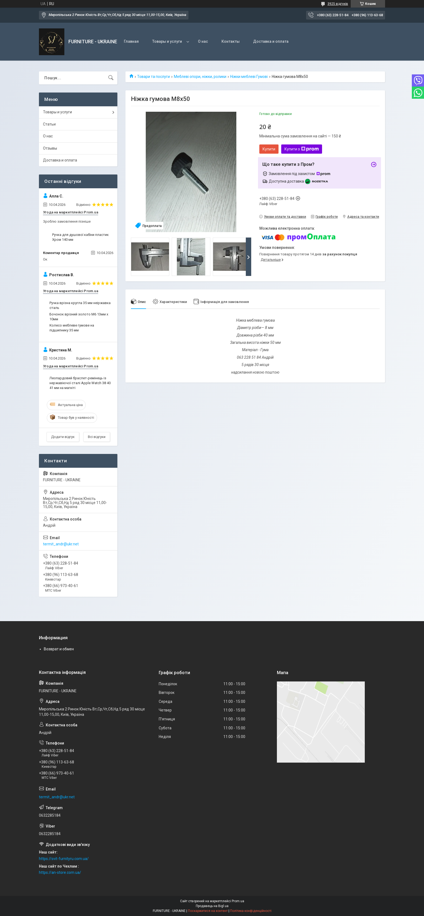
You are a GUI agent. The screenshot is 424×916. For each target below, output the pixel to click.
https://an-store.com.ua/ (60, 872)
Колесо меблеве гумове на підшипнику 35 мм (71, 327)
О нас (203, 41)
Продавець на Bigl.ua (212, 906)
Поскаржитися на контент (208, 911)
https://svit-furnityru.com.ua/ (64, 858)
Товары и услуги (167, 41)
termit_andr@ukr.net (61, 544)
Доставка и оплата (271, 41)
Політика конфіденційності (250, 911)
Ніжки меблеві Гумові (249, 76)
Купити (269, 149)
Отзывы (50, 148)
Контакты (230, 41)
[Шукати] (110, 77)
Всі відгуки (96, 437)
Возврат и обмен (59, 649)
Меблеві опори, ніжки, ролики (200, 76)
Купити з (301, 149)
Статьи (49, 124)
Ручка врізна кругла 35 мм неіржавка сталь (80, 305)
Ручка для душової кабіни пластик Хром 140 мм (80, 237)
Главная (131, 41)
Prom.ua (238, 901)
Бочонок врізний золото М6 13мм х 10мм (78, 316)
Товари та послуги (153, 76)
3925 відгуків (337, 4)
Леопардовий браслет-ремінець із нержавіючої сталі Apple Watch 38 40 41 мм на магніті (80, 383)
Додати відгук (63, 437)
